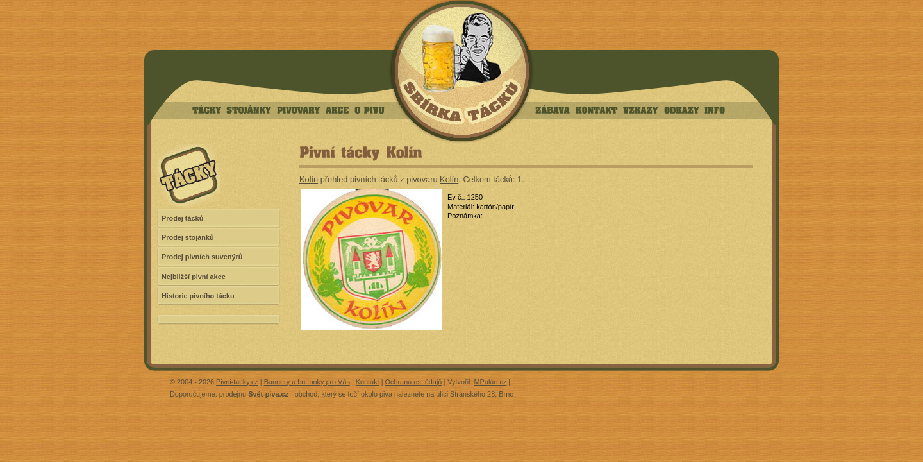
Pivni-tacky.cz (237, 382)
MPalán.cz (490, 382)
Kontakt (367, 382)
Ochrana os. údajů (413, 382)
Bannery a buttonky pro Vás (307, 382)
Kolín (308, 179)
